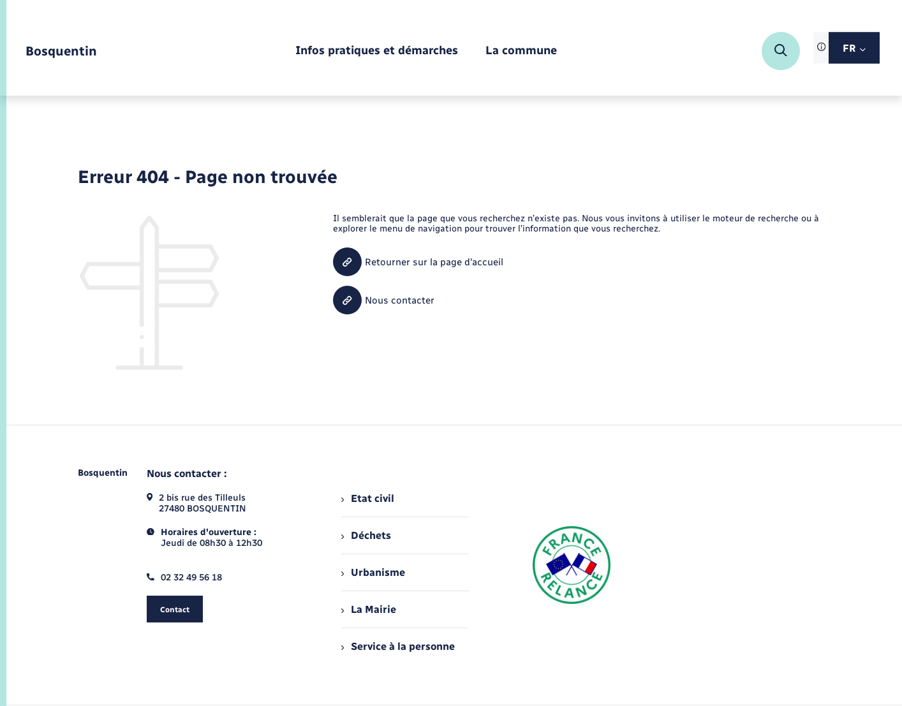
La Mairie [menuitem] (368, 609)
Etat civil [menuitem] (367, 498)
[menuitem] (376, 51)
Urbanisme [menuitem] (373, 572)
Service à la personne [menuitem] (398, 646)
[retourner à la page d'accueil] (61, 51)
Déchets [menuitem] (366, 535)
